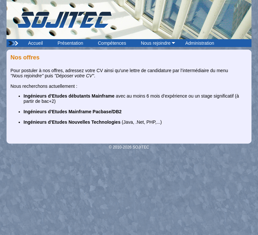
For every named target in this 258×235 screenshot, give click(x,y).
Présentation (70, 43)
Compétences (112, 43)
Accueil (35, 43)
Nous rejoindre (155, 43)
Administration (199, 43)
